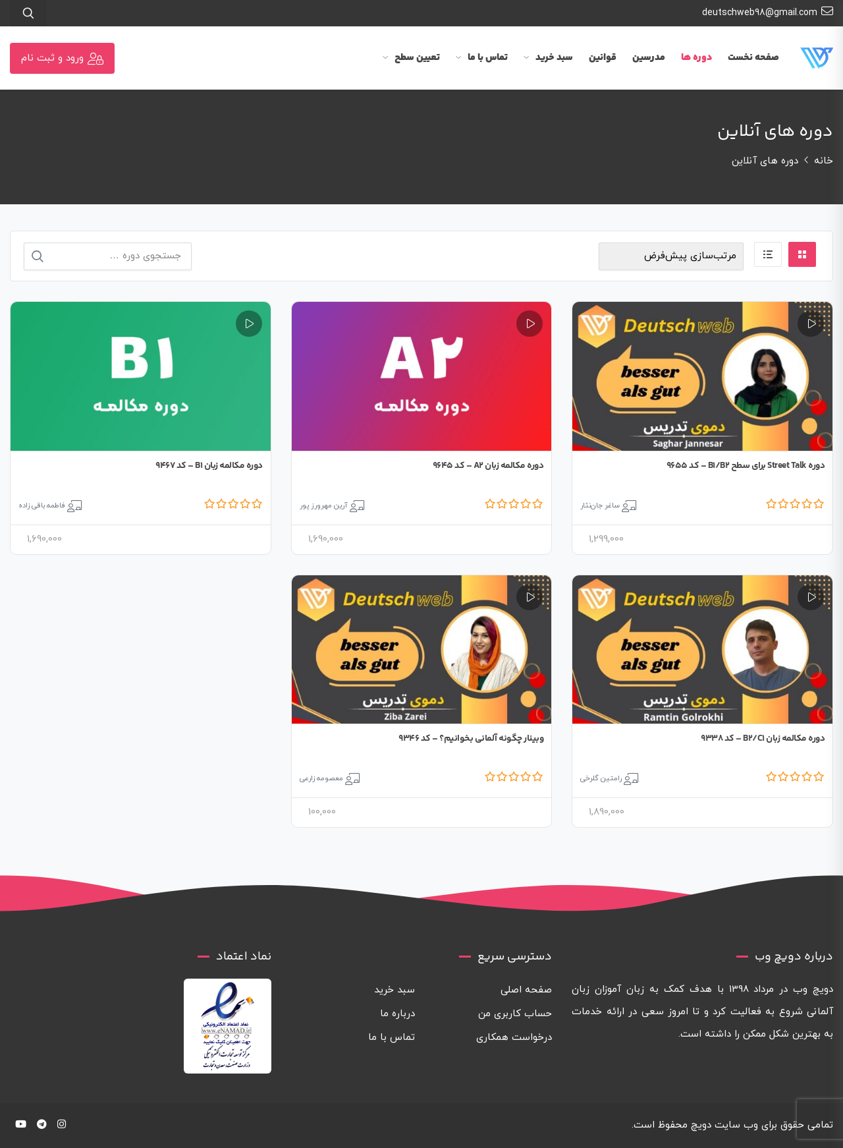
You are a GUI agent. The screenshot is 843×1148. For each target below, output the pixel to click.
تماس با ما (482, 57)
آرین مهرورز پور (324, 505)
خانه (823, 161)
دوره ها (696, 57)
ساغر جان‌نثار (600, 505)
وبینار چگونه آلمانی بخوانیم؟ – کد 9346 (470, 739)
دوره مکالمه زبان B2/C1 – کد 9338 (763, 739)
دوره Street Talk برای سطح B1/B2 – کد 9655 (745, 466)
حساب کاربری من (515, 1014)
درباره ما (397, 1014)
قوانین (602, 57)
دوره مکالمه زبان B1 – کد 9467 (209, 466)
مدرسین (648, 57)
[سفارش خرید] (671, 256)
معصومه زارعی (321, 778)
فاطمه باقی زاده (41, 505)
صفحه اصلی (526, 990)
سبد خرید (548, 57)
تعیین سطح (411, 57)
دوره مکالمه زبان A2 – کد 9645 (488, 466)
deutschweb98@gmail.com (767, 12)
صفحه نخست (753, 57)
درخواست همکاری (514, 1038)
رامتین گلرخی (601, 778)
